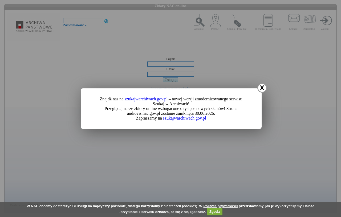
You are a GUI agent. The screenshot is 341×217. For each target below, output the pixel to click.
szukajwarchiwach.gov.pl (146, 99)
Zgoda (214, 212)
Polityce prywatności (220, 206)
